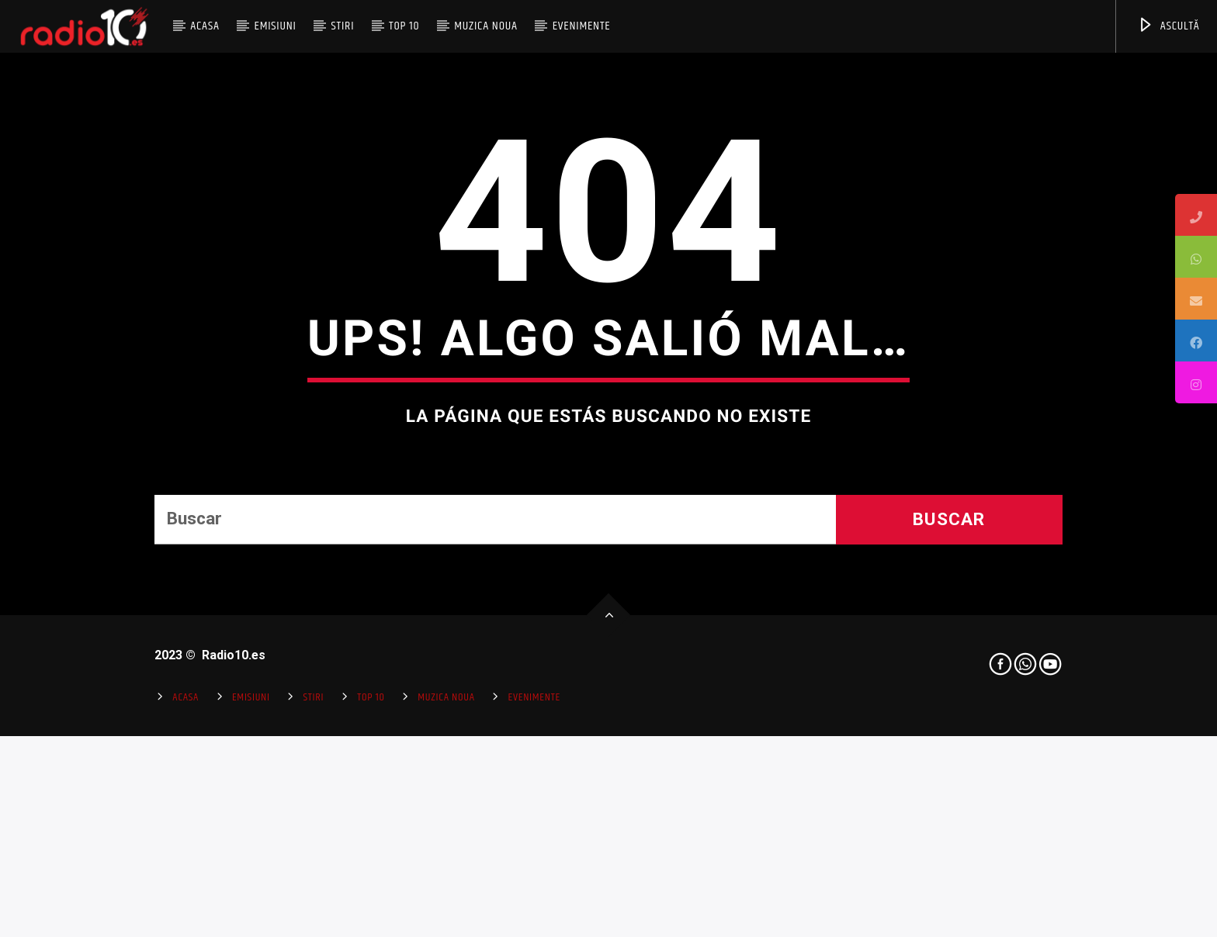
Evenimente (582, 26)
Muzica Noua (486, 26)
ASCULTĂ (1168, 26)
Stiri (343, 26)
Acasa (205, 26)
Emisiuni (275, 26)
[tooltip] (1196, 215)
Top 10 (404, 26)
